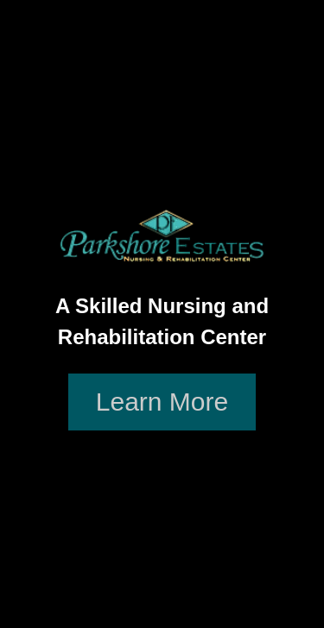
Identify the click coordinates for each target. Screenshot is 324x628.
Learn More (162, 401)
